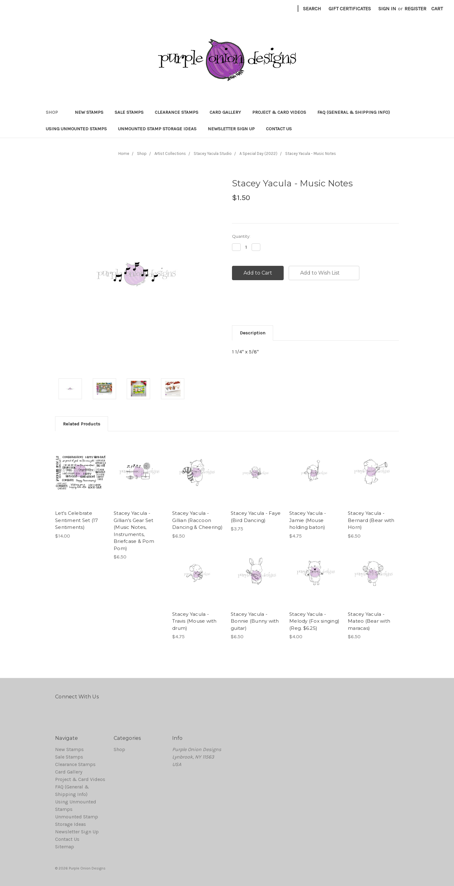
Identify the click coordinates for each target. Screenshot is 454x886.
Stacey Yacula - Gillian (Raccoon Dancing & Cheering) (197, 520)
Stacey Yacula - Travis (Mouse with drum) (194, 621)
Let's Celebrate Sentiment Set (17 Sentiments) (76, 520)
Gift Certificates (350, 9)
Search (312, 9)
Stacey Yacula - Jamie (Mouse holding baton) (307, 520)
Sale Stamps (129, 112)
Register (415, 9)
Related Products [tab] (81, 424)
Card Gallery (225, 112)
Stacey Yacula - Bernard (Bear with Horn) (371, 520)
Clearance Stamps (176, 112)
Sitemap (64, 847)
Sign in (387, 9)
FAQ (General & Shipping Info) (353, 112)
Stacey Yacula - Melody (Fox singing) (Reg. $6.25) (314, 621)
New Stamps (89, 112)
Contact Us (279, 129)
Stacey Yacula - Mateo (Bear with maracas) (369, 621)
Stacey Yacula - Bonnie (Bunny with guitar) (255, 621)
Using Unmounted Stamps (76, 129)
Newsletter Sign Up (231, 129)
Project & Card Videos (279, 112)
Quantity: (241, 236)
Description (252, 333)
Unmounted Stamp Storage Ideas (157, 129)
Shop (55, 112)
